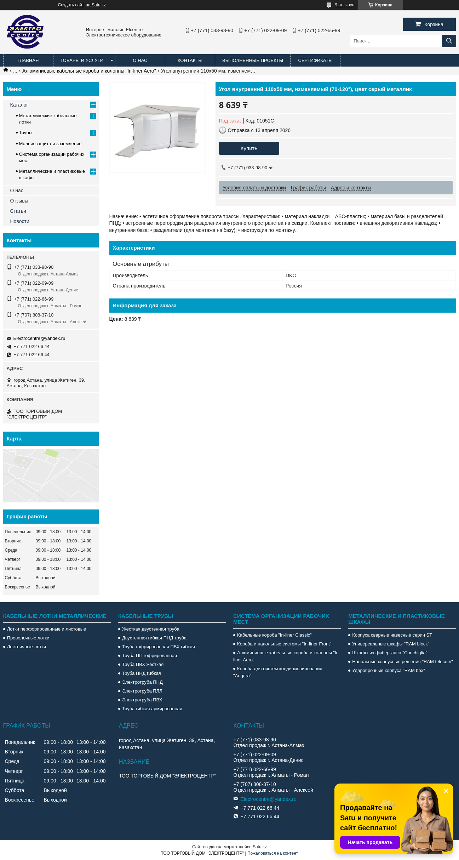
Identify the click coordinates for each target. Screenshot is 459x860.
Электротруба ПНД (142, 682)
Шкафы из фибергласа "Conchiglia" (389, 652)
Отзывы (19, 201)
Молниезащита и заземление (50, 143)
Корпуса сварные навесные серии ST (392, 635)
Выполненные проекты (252, 60)
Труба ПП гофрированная (149, 655)
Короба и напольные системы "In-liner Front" (284, 644)
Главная (28, 60)
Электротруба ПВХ (142, 699)
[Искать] (449, 41)
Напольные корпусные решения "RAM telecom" (402, 661)
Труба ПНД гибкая (141, 673)
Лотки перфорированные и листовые (46, 629)
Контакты (190, 60)
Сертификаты (315, 60)
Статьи (18, 211)
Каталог (19, 105)
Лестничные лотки (26, 646)
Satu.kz (260, 846)
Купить (249, 148)
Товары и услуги (82, 60)
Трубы (26, 132)
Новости (19, 221)
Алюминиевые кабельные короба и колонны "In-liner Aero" (89, 71)
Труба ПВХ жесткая (142, 664)
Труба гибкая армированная (152, 708)
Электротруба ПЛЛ (142, 691)
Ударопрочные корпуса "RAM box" (388, 670)
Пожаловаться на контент (272, 853)
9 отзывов (344, 4)
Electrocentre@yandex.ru (39, 338)
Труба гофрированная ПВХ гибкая (158, 646)
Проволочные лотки (28, 637)
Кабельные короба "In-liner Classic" (274, 635)
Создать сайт (71, 4)
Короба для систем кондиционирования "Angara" (277, 672)
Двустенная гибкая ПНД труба (154, 637)
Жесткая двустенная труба (150, 629)
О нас (140, 60)
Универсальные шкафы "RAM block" (390, 644)
